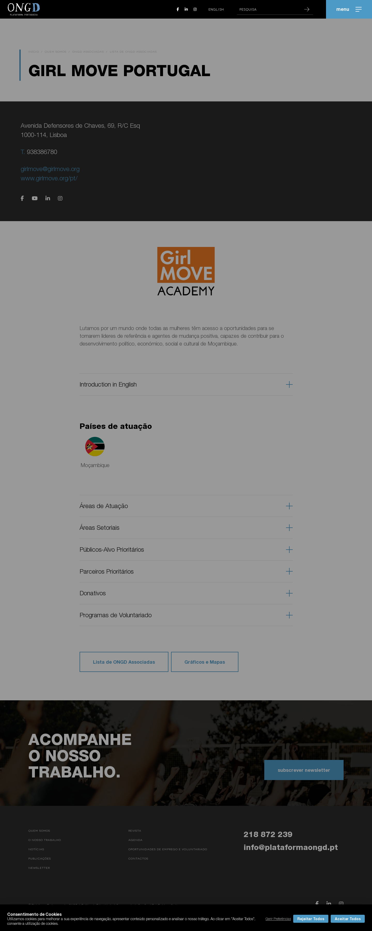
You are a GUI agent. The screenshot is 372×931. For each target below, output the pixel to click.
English (216, 9)
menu (349, 9)
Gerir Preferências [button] (278, 919)
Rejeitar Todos (310, 919)
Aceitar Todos (348, 919)
